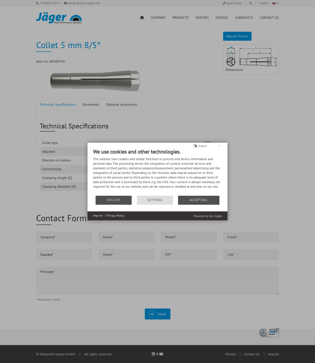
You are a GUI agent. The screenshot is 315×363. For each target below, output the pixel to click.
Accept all (199, 200)
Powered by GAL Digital (208, 216)
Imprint (98, 216)
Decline (113, 200)
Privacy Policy (115, 216)
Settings (155, 200)
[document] (157, 172)
